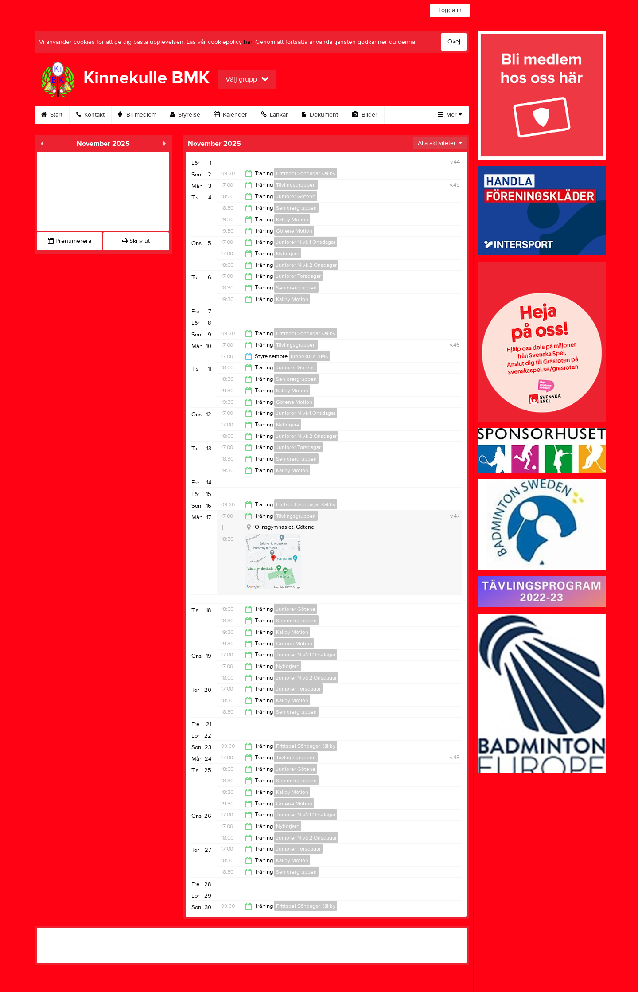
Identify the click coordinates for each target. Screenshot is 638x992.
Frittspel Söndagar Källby (305, 173)
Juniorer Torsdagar (298, 276)
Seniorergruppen (296, 207)
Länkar (274, 115)
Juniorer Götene (295, 196)
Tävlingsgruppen (296, 184)
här (248, 42)
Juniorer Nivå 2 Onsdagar (306, 265)
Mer (450, 115)
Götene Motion (294, 230)
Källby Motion (292, 219)
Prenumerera (69, 241)
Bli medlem (137, 115)
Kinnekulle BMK (309, 356)
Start (51, 115)
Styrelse (185, 115)
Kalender (230, 115)
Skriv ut (136, 241)
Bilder (364, 115)
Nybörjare (288, 253)
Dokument (320, 115)
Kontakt (90, 115)
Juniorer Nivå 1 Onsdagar (305, 242)
